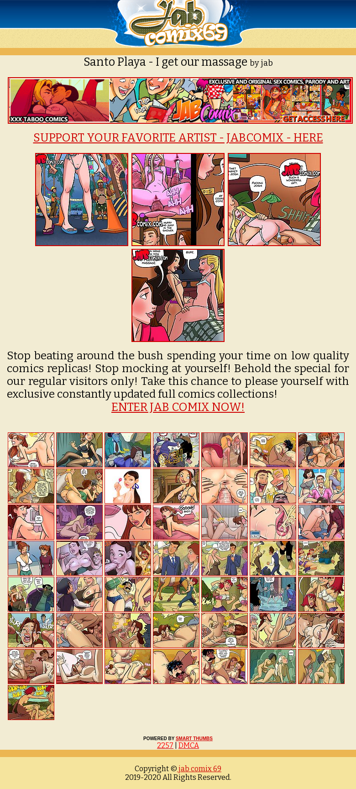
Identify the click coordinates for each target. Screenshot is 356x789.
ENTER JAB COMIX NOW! (178, 407)
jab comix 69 (199, 768)
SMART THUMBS (194, 738)
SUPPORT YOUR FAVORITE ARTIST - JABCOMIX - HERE (178, 138)
